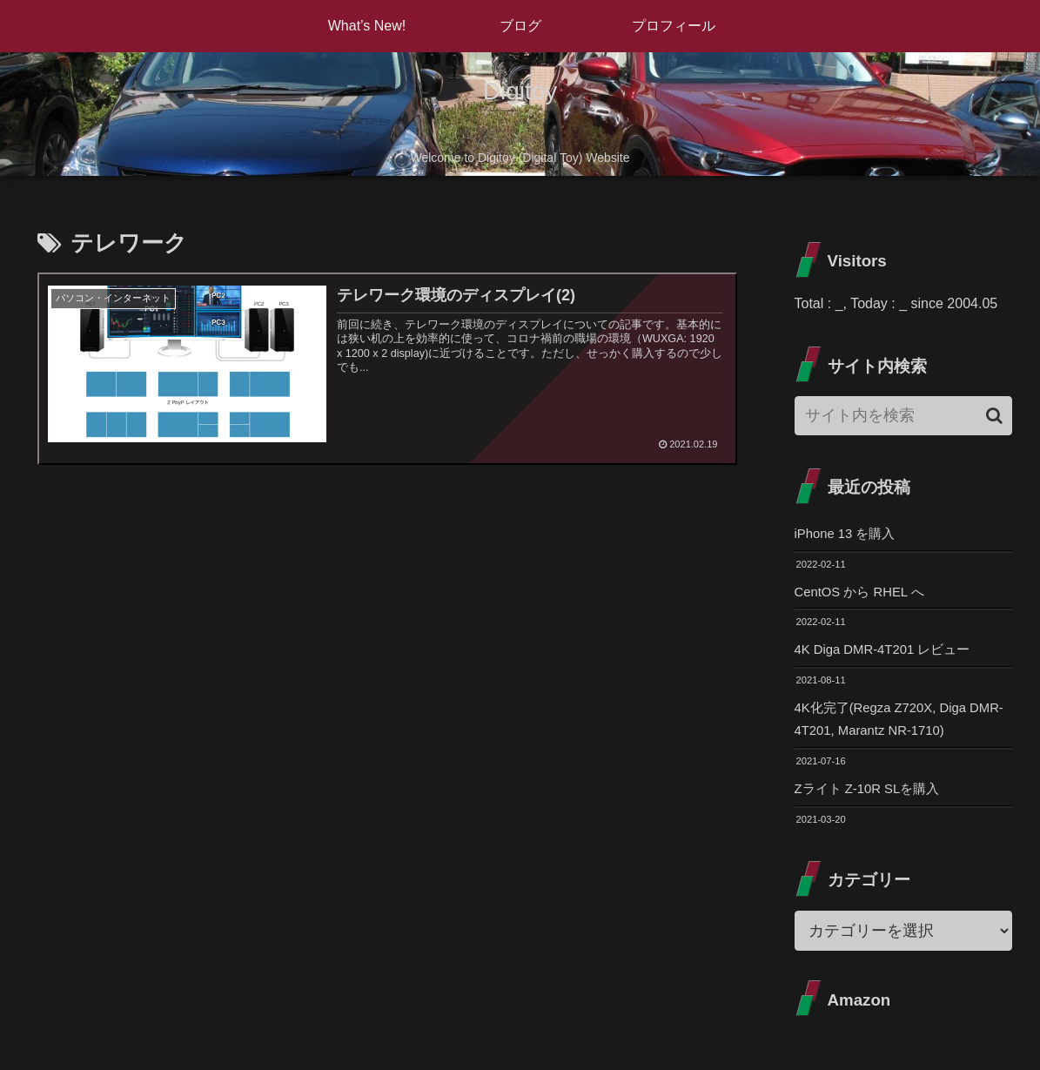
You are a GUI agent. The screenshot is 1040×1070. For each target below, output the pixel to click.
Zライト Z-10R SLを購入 (872, 798)
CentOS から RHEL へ (864, 594)
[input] (903, 415)
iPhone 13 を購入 (849, 534)
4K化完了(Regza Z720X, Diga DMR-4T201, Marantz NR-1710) (894, 726)
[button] (994, 416)
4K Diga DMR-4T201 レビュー (889, 653)
